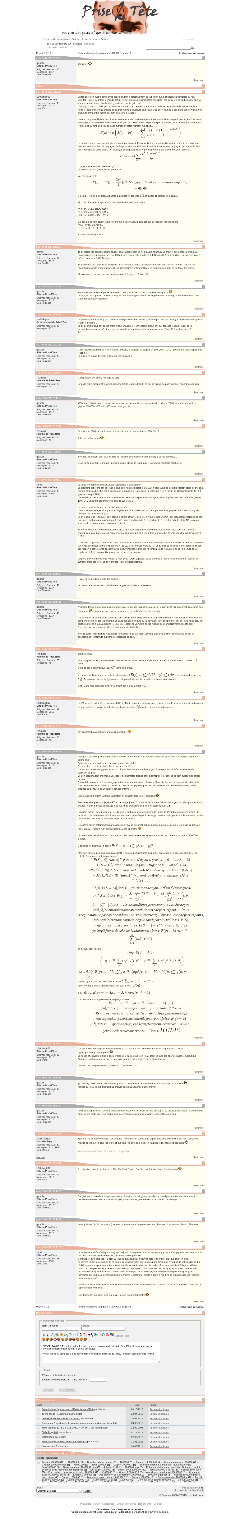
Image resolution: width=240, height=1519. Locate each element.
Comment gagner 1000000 (178, 1462)
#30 (38, 314)
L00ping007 (43, 96)
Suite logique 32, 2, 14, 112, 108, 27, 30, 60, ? (66, 1427)
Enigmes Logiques (97, 53)
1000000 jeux (132, 1467)
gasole (40, 63)
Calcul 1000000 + (77, 1479)
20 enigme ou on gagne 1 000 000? (106, 1477)
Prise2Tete (85, 1503)
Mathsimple (48, 1437)
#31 (38, 345)
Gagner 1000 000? (191, 1469)
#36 (38, 480)
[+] (192, 47)
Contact (158, 1503)
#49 (38, 1219)
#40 (38, 698)
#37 (38, 574)
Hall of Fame (144, 1503)
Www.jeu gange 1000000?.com (80, 1467)
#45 (38, 1106)
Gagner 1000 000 (71, 1477)
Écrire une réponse (191, 53)
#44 (38, 1078)
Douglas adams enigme (100, 1462)
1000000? (125, 1479)
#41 (38, 726)
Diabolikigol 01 (50, 1432)
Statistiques (108, 1503)
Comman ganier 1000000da (173, 1477)
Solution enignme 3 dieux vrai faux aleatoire (164, 1464)
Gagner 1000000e (141, 1477)
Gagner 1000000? (123, 1464)
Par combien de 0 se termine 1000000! (120, 1474)
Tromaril (41, 377)
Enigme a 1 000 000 (146, 1462)
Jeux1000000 (49, 1467)
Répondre (198, 80)
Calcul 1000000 (186, 1479)
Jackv (39, 251)
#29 (38, 286)
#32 (38, 373)
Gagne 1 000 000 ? (129, 1472)
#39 (38, 649)
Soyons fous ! (49, 1446)
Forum (81, 53)
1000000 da (74, 1462)
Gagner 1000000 (51, 1462)
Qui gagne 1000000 (100, 1469)
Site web (40, 1157)
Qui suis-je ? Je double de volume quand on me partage (72, 1423)
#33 (38, 398)
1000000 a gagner (157, 1474)
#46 (38, 1134)
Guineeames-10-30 (103, 1479)
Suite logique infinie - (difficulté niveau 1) (64, 1441)
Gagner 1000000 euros (54, 1464)
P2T (184, 1487)
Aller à (64, 1489)
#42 (38, 752)
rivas (39, 484)
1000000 (124, 1462)
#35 (38, 452)
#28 (38, 247)
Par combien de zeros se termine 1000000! (71, 1472)
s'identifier (89, 43)
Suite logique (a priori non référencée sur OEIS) (68, 1409)
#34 (38, 426)
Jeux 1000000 (99, 1464)
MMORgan (42, 319)
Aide (127, 1335)
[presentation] (140, 133)
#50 (38, 1247)
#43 (38, 1043)
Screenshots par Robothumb (189, 1490)
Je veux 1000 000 (75, 1482)
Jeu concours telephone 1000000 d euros (179, 1482)
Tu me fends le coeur (53, 1414)
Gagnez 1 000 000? (101, 1482)
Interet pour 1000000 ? (130, 1469)
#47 (38, 1163)
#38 (38, 602)
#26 (38, 58)
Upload (119, 1335)
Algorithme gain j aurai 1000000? (164, 1472)
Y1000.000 (78, 1464)
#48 (38, 1191)
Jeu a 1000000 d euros (162, 1469)
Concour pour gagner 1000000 (154, 1479)
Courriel (103, 1327)
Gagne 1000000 (50, 1482)
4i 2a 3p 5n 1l (111, 1467)
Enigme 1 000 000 (82, 1474)
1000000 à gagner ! (120, 53)
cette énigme (190, 109)
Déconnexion (188, 39)
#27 (38, 92)
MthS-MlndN (43, 1138)
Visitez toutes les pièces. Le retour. (61, 1418)
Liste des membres (126, 1503)
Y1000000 (107, 1472)
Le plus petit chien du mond (134, 1482)
